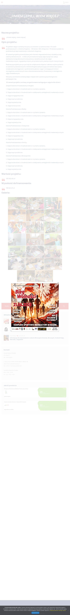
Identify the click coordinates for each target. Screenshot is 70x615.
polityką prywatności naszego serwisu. (58, 610)
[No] (68, 610)
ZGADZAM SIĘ (35, 612)
